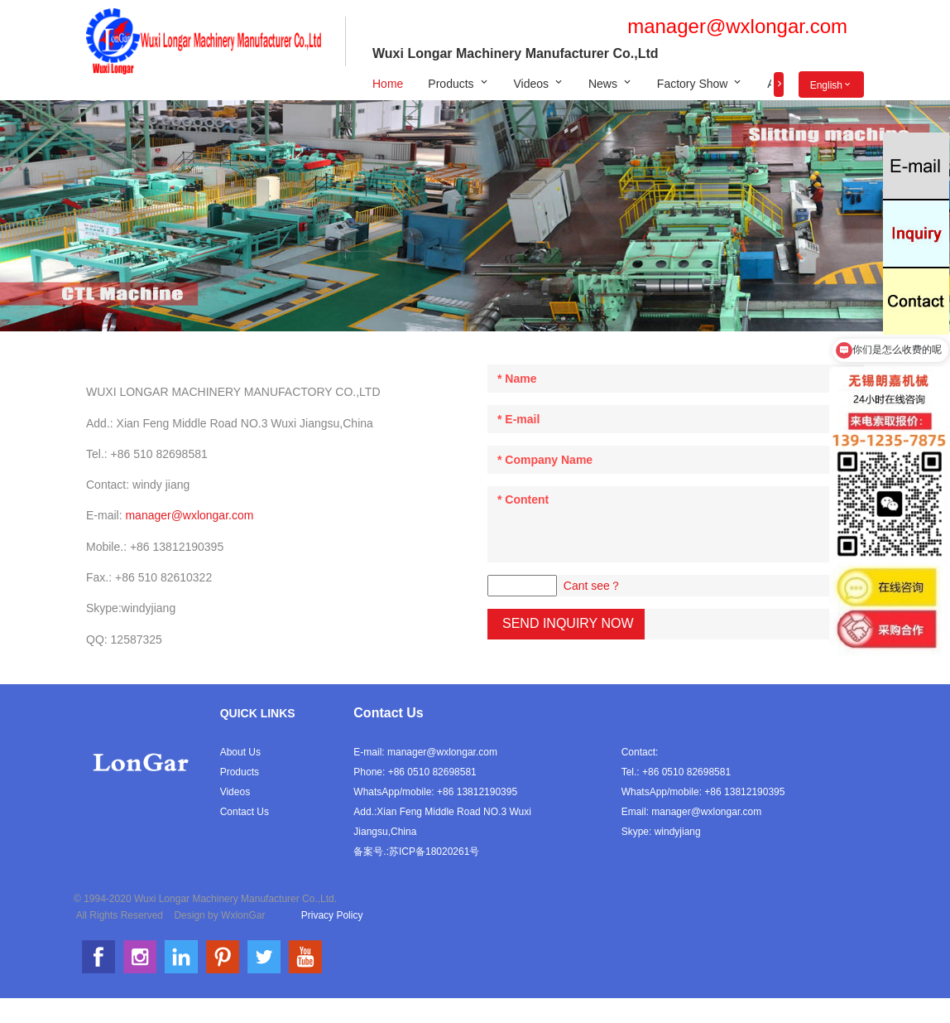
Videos (531, 83)
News (602, 83)
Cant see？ (592, 585)
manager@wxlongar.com (737, 26)
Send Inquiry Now (568, 623)
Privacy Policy (332, 915)
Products (450, 83)
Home (387, 83)
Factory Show (692, 83)
